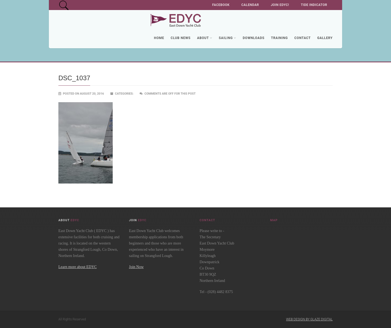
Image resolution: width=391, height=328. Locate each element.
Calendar (250, 5)
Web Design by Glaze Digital (309, 319)
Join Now (136, 267)
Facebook (221, 5)
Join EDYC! (280, 5)
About (204, 38)
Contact (302, 38)
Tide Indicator (314, 5)
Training (279, 38)
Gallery (325, 38)
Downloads (253, 38)
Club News (180, 38)
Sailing (227, 38)
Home (159, 38)
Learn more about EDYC (77, 267)
